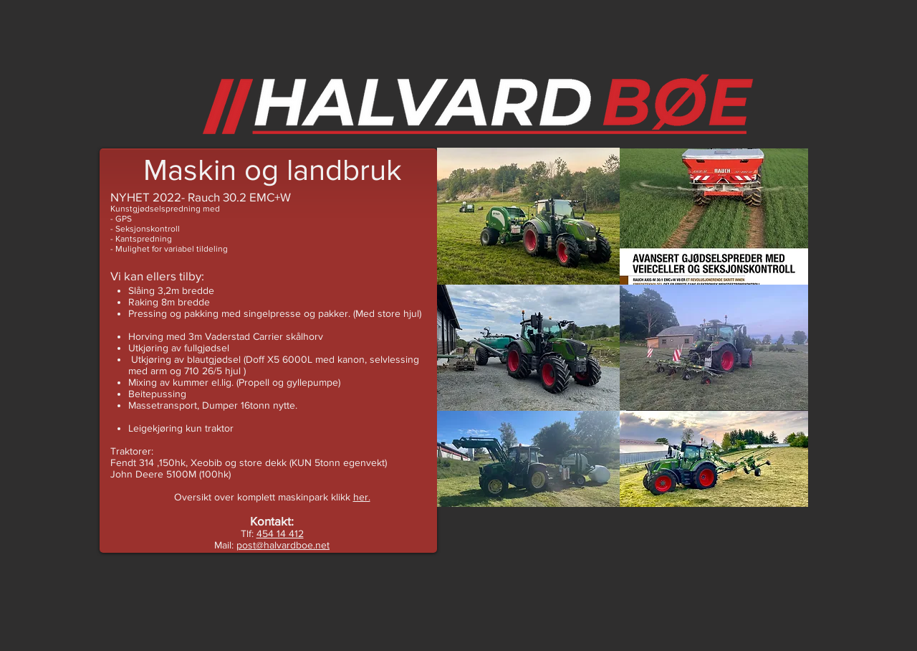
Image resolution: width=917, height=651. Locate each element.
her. (361, 497)
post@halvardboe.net (283, 545)
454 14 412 (280, 533)
